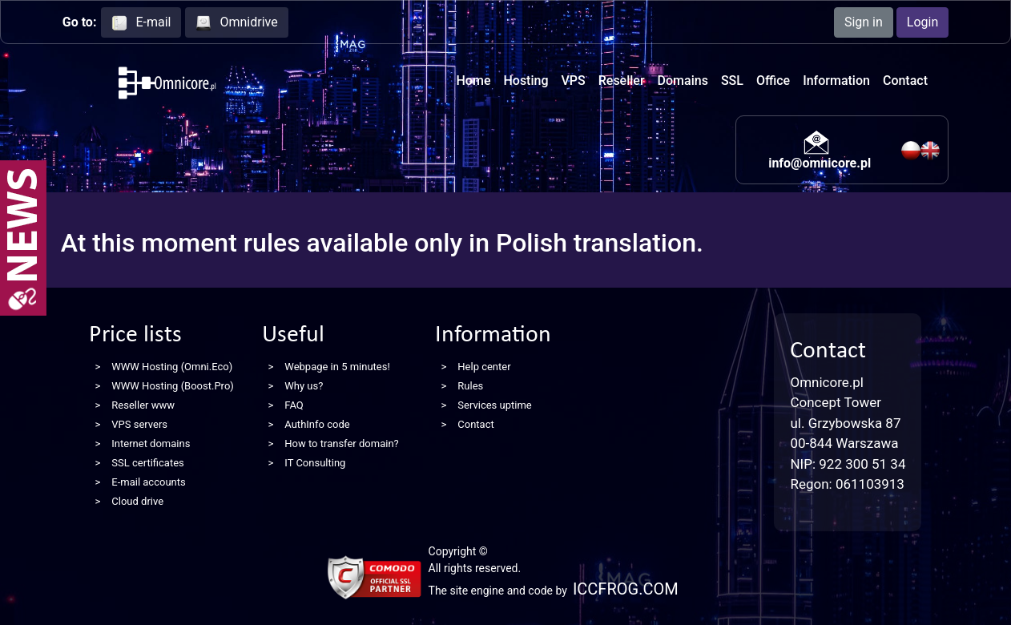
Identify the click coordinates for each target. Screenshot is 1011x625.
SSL (732, 80)
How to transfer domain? (341, 444)
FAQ (293, 405)
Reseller (621, 80)
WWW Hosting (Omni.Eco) (171, 367)
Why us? (303, 386)
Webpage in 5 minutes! (337, 367)
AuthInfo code (316, 424)
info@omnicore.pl (819, 163)
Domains (683, 80)
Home (474, 80)
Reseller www (143, 405)
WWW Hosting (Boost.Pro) (172, 386)
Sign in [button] (863, 22)
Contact (905, 80)
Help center (483, 367)
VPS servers (139, 424)
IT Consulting (314, 463)
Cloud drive (137, 501)
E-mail (141, 22)
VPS (574, 80)
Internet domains (150, 444)
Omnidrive (236, 22)
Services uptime (494, 405)
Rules (470, 386)
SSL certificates (147, 463)
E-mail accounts (148, 482)
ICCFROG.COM (626, 589)
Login (922, 22)
